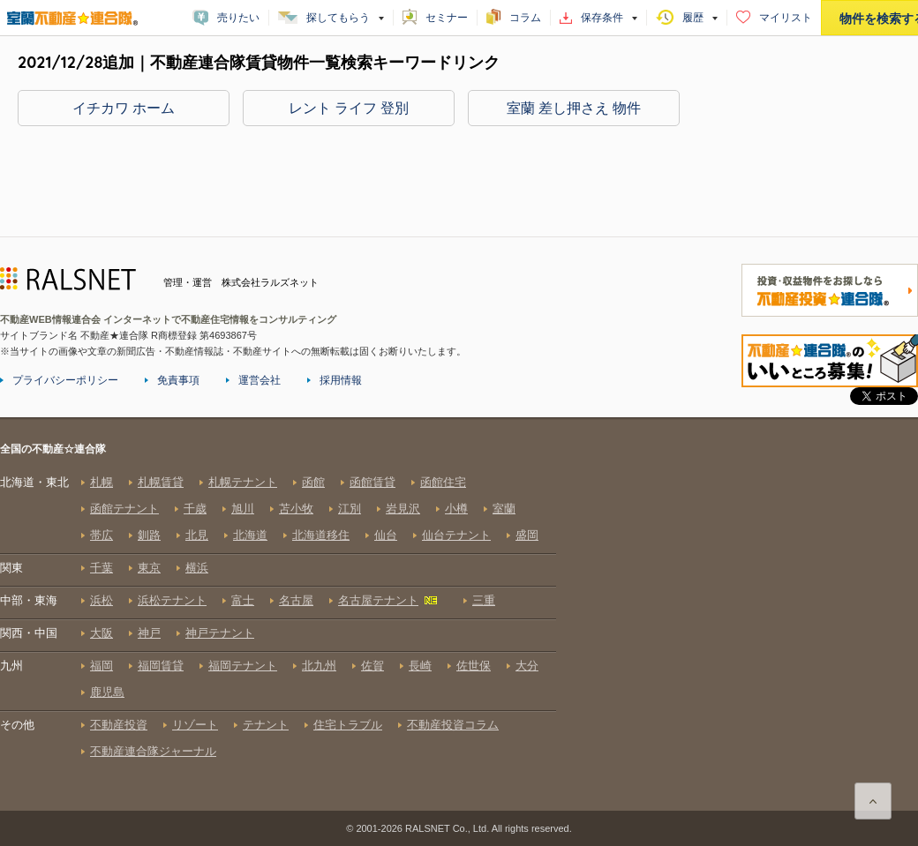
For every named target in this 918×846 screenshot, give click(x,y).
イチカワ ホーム (123, 107)
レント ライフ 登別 (349, 107)
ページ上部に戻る (873, 801)
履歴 (693, 17)
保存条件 (602, 17)
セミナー (446, 17)
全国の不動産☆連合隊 (278, 625)
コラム (525, 17)
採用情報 (341, 380)
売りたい (238, 17)
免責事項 (178, 380)
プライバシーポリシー (65, 380)
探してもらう (338, 17)
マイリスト (785, 17)
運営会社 (259, 380)
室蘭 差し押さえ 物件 (574, 107)
